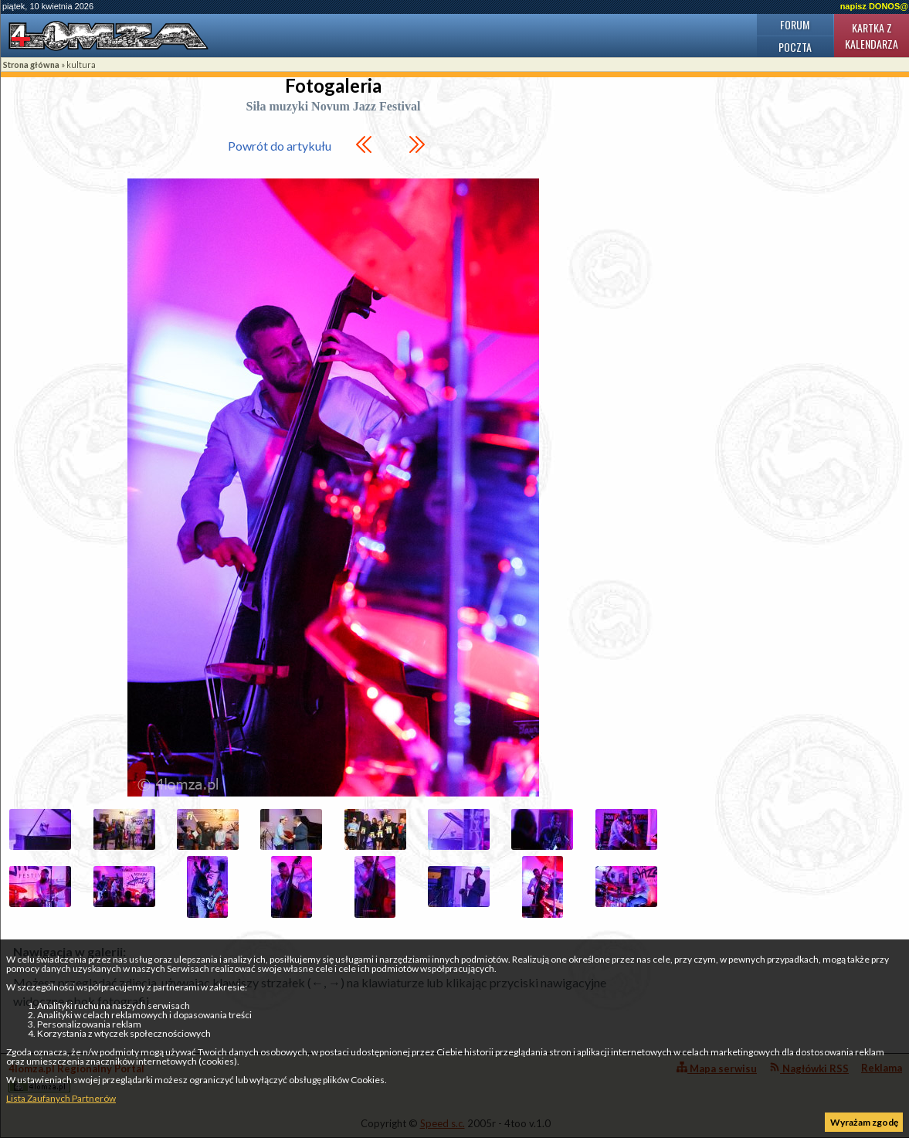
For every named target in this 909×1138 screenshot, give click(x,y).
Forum (794, 24)
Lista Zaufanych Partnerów (61, 1098)
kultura (81, 64)
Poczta (795, 47)
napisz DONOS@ (874, 6)
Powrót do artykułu (279, 145)
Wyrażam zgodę (864, 1122)
